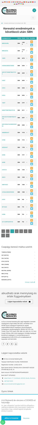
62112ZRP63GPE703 (7, 221)
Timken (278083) (6, 252)
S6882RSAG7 (5, 132)
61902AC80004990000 (8, 192)
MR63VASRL (5, 43)
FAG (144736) (5, 258)
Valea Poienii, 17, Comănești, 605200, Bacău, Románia (19, 378)
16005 (3, 58)
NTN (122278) (5, 261)
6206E (3, 155)
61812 (3, 88)
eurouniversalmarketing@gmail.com (14, 384)
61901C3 (4, 169)
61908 (3, 140)
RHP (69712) (4, 276)
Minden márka (30, 282)
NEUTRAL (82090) (6, 270)
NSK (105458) (5, 264)
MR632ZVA (5, 50)
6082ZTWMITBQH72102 (8, 110)
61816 (3, 95)
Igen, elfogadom (11, 418)
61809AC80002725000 (8, 65)
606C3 (3, 177)
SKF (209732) (5, 255)
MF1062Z (4, 207)
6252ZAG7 (5, 147)
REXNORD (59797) (6, 279)
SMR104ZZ (5, 184)
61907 (3, 199)
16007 (3, 102)
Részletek (26, 418)
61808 (3, 214)
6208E (3, 162)
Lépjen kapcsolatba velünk (19, 301)
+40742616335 (8, 381)
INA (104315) (4, 267)
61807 (3, 80)
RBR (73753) (4, 273)
